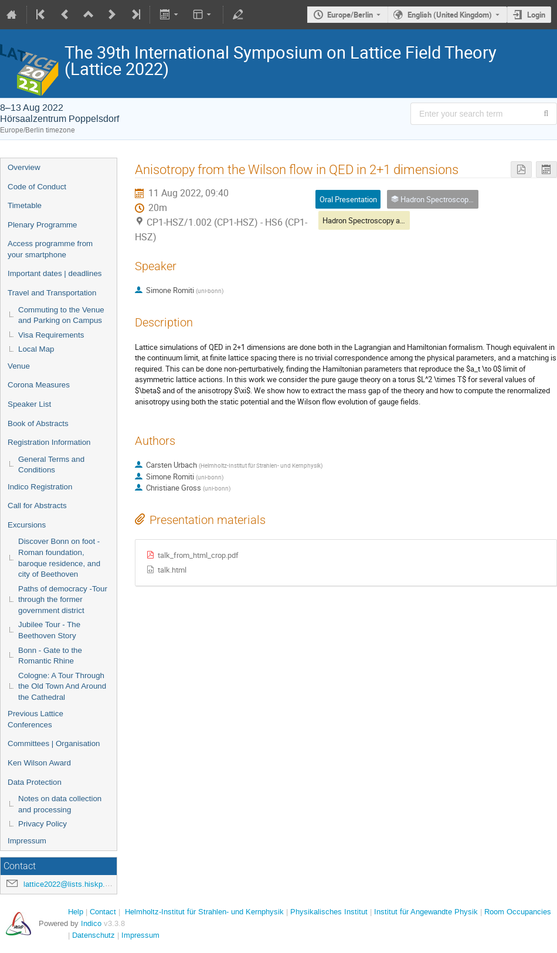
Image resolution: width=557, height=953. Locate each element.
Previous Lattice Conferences (35, 719)
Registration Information (49, 442)
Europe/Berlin (350, 14)
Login (536, 14)
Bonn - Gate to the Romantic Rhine (50, 656)
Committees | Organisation (54, 743)
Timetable (25, 205)
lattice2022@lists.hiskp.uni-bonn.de (83, 884)
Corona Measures (39, 384)
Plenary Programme (42, 224)
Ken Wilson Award (39, 762)
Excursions (27, 524)
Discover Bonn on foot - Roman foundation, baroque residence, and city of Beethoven (59, 557)
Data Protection (35, 782)
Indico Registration (40, 486)
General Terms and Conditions (51, 465)
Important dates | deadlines (55, 273)
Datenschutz (93, 935)
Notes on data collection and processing (59, 804)
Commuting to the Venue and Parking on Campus (61, 315)
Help (75, 912)
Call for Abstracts (37, 505)
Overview (24, 167)
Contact (103, 912)
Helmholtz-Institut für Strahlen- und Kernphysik (204, 912)
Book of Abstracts (38, 423)
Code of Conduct (37, 186)
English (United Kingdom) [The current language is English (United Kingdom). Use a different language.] (449, 14)
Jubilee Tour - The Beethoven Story (49, 630)
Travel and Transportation (52, 292)
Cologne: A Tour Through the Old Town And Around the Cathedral (62, 686)
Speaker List (29, 404)
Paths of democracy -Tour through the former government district (62, 599)
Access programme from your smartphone (50, 249)
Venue (19, 366)
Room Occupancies (517, 912)
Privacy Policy (42, 823)
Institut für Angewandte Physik (426, 912)
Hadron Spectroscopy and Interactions (386, 220)
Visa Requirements (51, 335)
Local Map (36, 349)
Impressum (27, 840)
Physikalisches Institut (329, 912)
